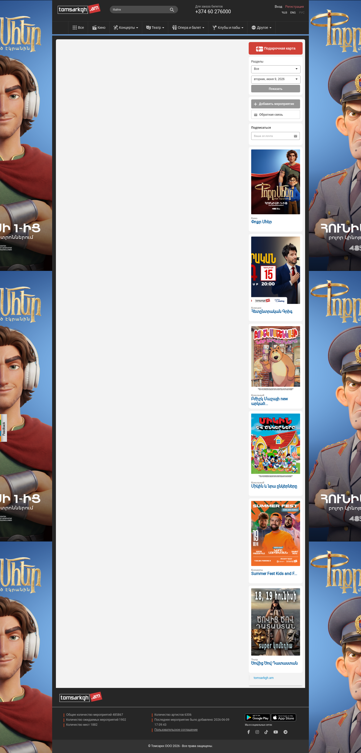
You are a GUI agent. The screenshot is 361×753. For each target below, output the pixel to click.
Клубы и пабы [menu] (230, 28)
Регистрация (294, 7)
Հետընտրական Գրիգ (271, 311)
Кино (102, 28)
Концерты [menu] (128, 28)
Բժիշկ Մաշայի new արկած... (269, 401)
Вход (278, 7)
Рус (302, 12)
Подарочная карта (275, 49)
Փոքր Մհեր (261, 222)
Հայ (284, 12)
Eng (293, 12)
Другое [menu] (264, 28)
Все (81, 28)
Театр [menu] (158, 28)
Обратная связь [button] (268, 115)
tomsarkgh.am (264, 678)
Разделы (257, 61)
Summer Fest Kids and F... (274, 573)
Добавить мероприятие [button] (274, 104)
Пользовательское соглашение (176, 729)
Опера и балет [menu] (191, 28)
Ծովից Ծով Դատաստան (274, 663)
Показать (276, 89)
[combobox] (276, 69)
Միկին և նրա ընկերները (274, 486)
